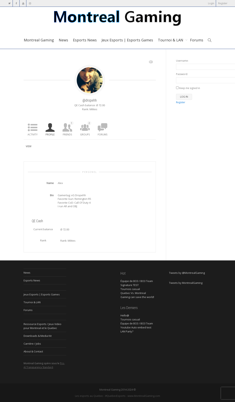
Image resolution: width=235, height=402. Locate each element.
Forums (196, 40)
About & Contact (33, 351)
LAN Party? (126, 331)
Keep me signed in (189, 88)
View (28, 146)
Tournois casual (130, 289)
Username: (182, 60)
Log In (184, 96)
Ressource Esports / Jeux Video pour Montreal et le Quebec (42, 326)
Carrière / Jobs (32, 343)
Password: (182, 74)
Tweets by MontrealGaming (185, 283)
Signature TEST (129, 285)
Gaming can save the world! (137, 297)
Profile (50, 134)
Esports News (85, 40)
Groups (85, 128)
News (63, 40)
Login (211, 3)
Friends (68, 128)
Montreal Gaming (39, 40)
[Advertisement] (193, 170)
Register (222, 3)
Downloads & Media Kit (38, 336)
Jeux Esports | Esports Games (127, 40)
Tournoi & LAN (171, 40)
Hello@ (124, 315)
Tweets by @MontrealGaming (187, 273)
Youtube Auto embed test (135, 327)
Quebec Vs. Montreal (133, 293)
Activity (33, 134)
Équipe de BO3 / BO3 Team (136, 281)
